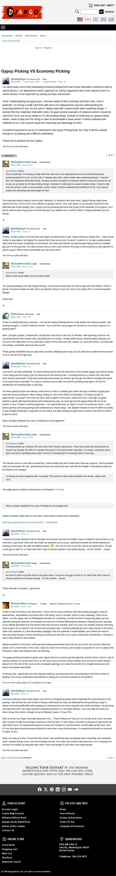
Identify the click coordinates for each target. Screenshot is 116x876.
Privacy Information (71, 817)
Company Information (72, 826)
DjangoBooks (61, 839)
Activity (19, 36)
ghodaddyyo (18, 79)
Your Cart (90, 5)
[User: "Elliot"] (6, 315)
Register (48, 47)
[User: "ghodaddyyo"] (6, 81)
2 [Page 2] (111, 155)
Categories (3, 27)
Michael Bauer (19, 603)
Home (63, 809)
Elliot (14, 313)
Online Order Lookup (13, 826)
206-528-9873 (79, 856)
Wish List (7, 853)
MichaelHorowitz (21, 161)
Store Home (8, 844)
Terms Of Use (67, 821)
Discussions (7, 36)
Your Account (4, 803)
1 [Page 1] (109, 155)
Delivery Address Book (14, 817)
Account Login (10, 809)
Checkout (7, 857)
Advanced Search (11, 861)
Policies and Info (61, 803)
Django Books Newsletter (16, 821)
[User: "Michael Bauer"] (6, 605)
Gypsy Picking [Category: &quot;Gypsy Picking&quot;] (50, 82)
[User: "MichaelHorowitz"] (6, 163)
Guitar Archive (31, 36)
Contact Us (8, 830)
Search (77, 11)
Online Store (4, 839)
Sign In (43, 36)
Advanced (109, 12)
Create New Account (13, 813)
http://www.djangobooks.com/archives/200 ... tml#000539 (30, 522)
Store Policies (67, 813)
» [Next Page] (113, 155)
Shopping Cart (10, 849)
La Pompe (59, 489)
